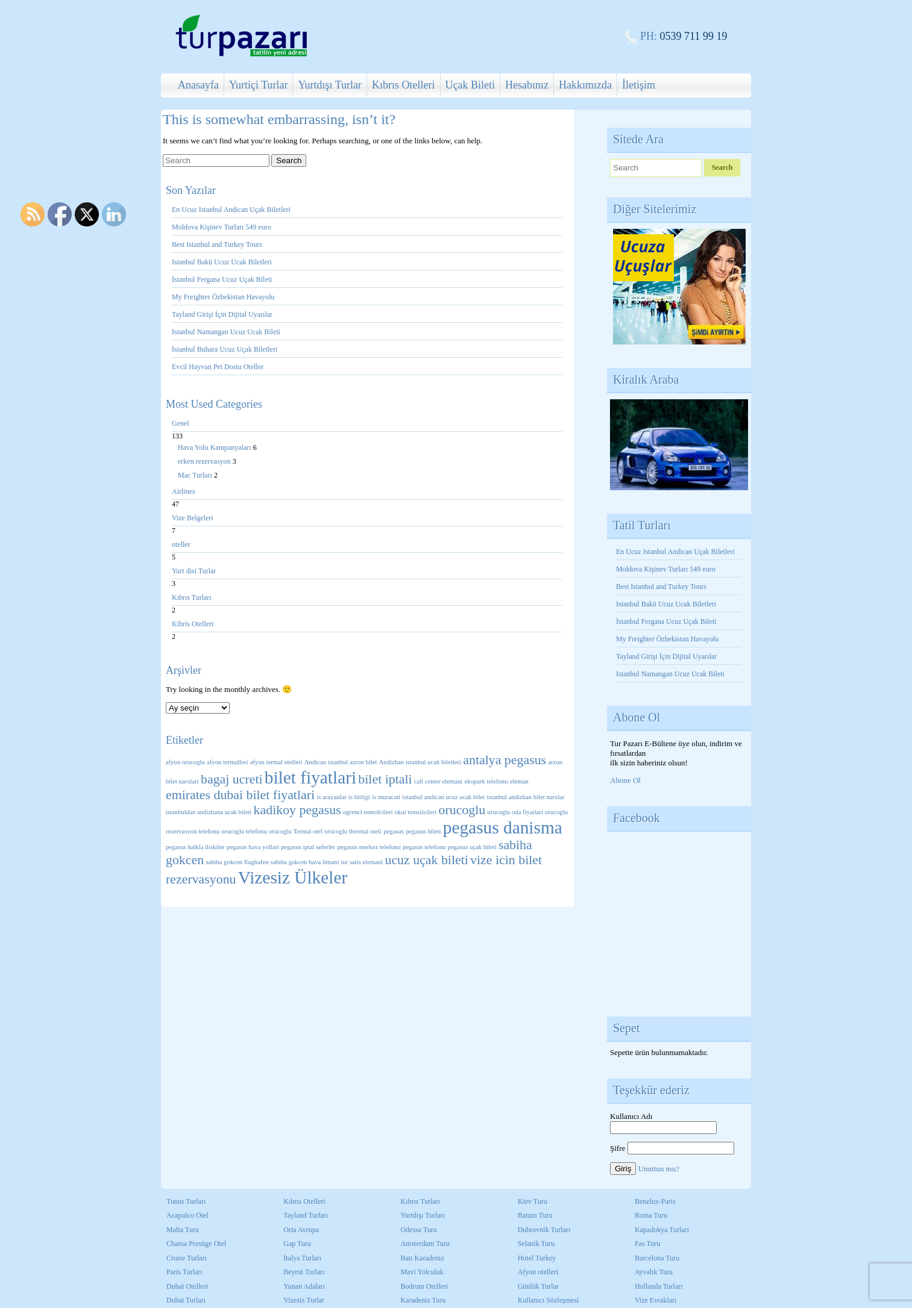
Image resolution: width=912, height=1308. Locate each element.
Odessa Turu (418, 1229)
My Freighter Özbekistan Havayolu (224, 297)
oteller (181, 544)
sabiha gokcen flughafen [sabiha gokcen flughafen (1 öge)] (237, 862)
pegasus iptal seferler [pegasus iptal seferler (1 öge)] (308, 847)
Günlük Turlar (538, 1286)
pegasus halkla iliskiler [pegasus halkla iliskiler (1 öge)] (195, 847)
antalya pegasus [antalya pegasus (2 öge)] (504, 760)
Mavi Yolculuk (421, 1272)
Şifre (617, 1148)
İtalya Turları (302, 1258)
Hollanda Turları (659, 1286)
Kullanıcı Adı (631, 1116)
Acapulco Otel (187, 1215)
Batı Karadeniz (422, 1258)
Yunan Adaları (304, 1286)
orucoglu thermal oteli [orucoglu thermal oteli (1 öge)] (353, 831)
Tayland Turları (305, 1215)
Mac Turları (196, 475)
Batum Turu (535, 1215)
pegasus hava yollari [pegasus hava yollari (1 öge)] (253, 847)
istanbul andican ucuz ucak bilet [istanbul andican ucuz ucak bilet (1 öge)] (443, 797)
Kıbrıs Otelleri (403, 85)
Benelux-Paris (655, 1201)
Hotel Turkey (537, 1258)
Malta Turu (182, 1229)
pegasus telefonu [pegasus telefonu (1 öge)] (424, 847)
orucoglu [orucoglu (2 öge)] (462, 810)
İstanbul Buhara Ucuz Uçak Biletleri (224, 349)
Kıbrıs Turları (192, 597)
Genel (180, 423)
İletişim (638, 85)
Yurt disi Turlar (194, 571)
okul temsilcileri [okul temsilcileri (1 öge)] (416, 812)
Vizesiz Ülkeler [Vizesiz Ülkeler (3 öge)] (292, 877)
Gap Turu (297, 1243)
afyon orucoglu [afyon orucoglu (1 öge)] (185, 762)
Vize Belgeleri (192, 518)
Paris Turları (184, 1272)
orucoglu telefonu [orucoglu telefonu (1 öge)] (243, 831)
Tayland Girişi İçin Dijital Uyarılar (222, 314)
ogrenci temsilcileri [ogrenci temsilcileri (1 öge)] (368, 812)
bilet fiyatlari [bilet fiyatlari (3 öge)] (310, 777)
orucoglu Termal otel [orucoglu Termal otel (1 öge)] (295, 831)
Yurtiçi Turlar (258, 85)
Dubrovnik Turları (544, 1229)
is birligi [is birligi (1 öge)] (359, 797)
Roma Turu (651, 1215)
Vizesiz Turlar (303, 1300)
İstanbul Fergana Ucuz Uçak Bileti (222, 279)
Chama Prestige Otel (196, 1243)
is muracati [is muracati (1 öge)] (386, 797)
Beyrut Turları (303, 1272)
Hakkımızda (585, 85)
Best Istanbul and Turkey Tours (217, 244)
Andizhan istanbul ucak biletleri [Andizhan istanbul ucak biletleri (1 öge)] (420, 762)
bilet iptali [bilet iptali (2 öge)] (385, 779)
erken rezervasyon (205, 461)
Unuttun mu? (658, 1168)
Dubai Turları (186, 1300)
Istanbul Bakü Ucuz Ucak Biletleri (222, 262)
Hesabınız (527, 85)
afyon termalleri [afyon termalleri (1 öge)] (227, 762)
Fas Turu (647, 1243)
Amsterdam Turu (425, 1243)
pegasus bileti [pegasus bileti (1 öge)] (423, 831)
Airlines (183, 491)
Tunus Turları (186, 1201)
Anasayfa (198, 85)
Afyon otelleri (538, 1272)
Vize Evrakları (656, 1300)
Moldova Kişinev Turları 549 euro (221, 227)
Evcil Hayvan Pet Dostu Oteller (217, 367)
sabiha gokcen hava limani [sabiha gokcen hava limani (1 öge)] (305, 862)
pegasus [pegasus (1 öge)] (393, 831)
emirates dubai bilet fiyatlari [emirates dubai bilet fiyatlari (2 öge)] (240, 795)
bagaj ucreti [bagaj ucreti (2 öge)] (232, 779)
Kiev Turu (532, 1201)
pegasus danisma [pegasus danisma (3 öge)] (502, 827)
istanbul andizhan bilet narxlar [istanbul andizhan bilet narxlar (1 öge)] (525, 797)
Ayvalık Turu (654, 1272)
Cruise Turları (186, 1258)
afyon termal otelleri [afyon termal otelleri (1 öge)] (276, 762)
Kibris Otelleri (193, 624)
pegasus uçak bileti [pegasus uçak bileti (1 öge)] (472, 847)
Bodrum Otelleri (424, 1286)
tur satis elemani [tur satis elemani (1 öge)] (362, 862)
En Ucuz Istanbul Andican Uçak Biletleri (231, 209)
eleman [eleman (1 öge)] (519, 781)
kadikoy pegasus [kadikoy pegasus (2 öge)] (297, 810)
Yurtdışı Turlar (330, 85)
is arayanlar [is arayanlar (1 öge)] (331, 797)
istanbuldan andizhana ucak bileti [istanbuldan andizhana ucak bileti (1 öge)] (208, 812)
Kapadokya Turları (662, 1229)
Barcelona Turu (657, 1258)
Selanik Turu (536, 1243)
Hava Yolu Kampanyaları (215, 447)
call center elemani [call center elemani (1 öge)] (438, 781)
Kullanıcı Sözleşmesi (548, 1300)
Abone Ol (625, 780)
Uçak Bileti (470, 85)
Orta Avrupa (301, 1229)
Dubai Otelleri (187, 1286)
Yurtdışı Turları (422, 1215)
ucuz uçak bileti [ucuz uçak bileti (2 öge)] (426, 860)
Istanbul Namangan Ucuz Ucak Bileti (226, 332)
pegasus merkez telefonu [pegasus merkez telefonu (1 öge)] (368, 847)
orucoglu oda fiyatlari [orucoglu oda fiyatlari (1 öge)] (515, 812)
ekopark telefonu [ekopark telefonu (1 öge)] (486, 781)
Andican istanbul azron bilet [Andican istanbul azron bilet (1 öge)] (340, 762)
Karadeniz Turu (422, 1300)
